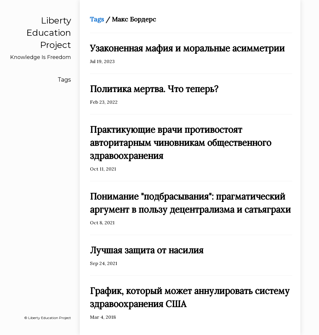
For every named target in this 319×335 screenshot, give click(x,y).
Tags (64, 79)
